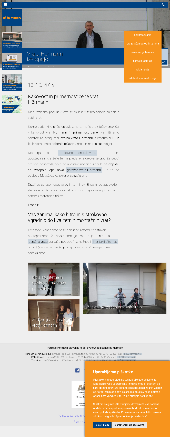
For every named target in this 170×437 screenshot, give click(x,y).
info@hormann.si (132, 354)
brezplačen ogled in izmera (143, 43)
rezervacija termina (143, 52)
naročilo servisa (142, 61)
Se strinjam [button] (102, 425)
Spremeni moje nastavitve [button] (129, 425)
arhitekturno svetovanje (142, 78)
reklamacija (142, 69)
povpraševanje (142, 35)
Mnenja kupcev (38, 67)
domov (30, 67)
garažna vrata (38, 242)
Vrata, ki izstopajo (49, 67)
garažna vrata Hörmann (84, 170)
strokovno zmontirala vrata (77, 153)
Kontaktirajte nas (105, 242)
